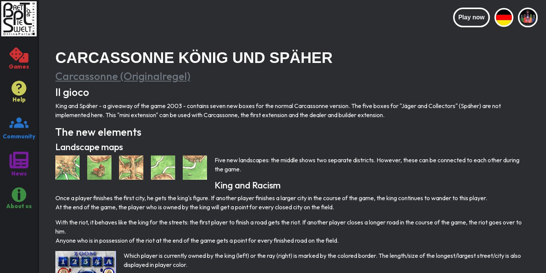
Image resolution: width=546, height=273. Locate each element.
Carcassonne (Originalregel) (122, 76)
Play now (471, 17)
